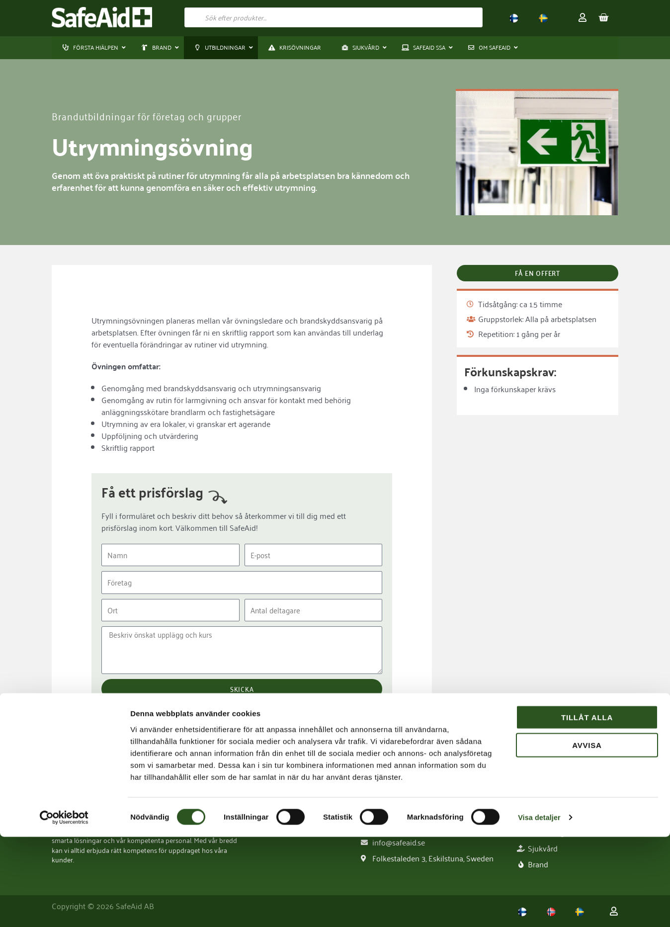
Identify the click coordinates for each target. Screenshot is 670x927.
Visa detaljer (540, 907)
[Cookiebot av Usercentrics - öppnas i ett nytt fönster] (64, 907)
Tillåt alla (587, 807)
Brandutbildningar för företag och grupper (152, 116)
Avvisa (587, 836)
